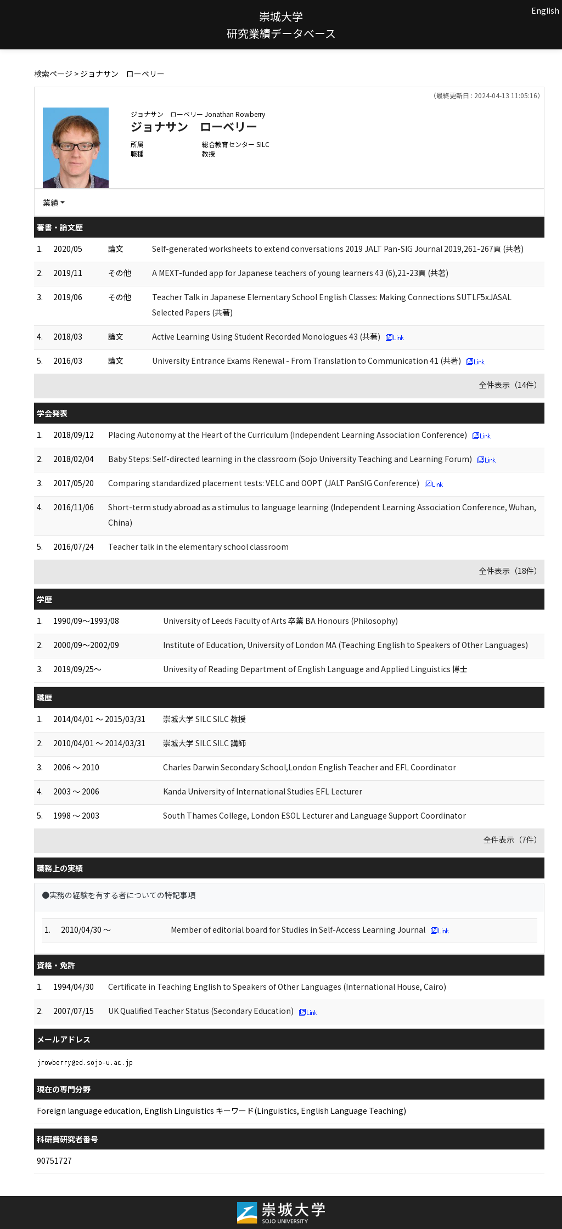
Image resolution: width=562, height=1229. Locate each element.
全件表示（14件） (510, 384)
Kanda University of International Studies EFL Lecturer (262, 791)
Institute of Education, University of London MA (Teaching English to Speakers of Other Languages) (345, 644)
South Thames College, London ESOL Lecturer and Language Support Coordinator (314, 815)
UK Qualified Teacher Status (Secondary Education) (201, 1010)
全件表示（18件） (510, 570)
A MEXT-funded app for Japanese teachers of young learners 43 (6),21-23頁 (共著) (300, 272)
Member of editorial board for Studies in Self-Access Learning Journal (298, 929)
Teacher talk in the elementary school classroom (198, 546)
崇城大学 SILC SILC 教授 (204, 718)
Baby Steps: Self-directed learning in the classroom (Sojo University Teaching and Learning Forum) (290, 458)
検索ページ (53, 73)
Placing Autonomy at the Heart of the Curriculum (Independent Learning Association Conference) (287, 434)
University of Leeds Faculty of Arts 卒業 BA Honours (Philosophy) (280, 620)
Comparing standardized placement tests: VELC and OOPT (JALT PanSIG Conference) (263, 482)
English (545, 10)
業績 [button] (50, 202)
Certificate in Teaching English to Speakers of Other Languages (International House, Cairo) (277, 986)
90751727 (54, 1160)
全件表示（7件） (513, 839)
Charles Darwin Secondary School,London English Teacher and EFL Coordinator (309, 767)
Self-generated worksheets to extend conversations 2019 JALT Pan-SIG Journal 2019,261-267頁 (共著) (338, 248)
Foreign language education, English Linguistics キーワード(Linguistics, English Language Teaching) (221, 1110)
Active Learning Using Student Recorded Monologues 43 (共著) (266, 336)
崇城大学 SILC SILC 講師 (204, 742)
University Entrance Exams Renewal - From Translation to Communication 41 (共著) (306, 360)
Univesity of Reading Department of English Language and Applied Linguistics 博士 (315, 668)
